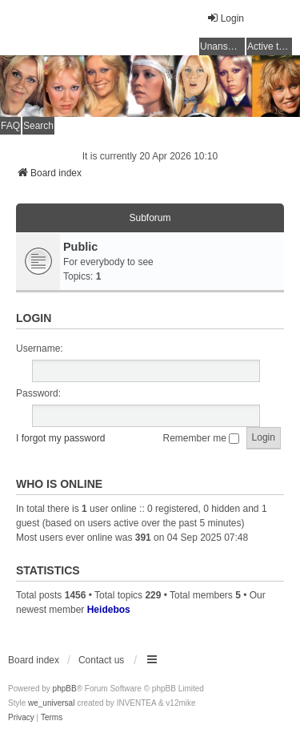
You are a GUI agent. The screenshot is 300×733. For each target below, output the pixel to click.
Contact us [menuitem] (101, 660)
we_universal (51, 703)
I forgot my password (60, 438)
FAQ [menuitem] (10, 125)
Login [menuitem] (225, 18)
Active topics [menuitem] (269, 46)
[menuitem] (21, 718)
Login (33, 318)
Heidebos (108, 609)
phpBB (65, 688)
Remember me (201, 438)
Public (80, 246)
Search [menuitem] (38, 125)
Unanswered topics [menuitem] (222, 46)
